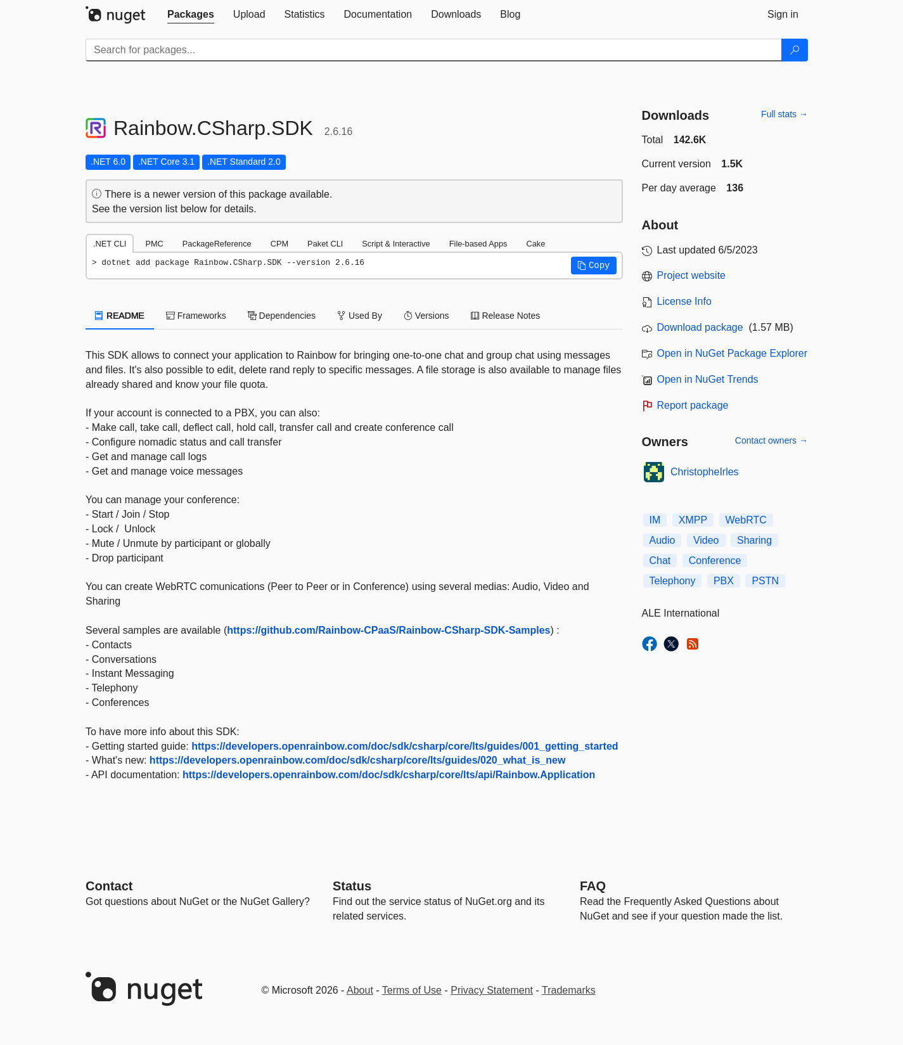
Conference (715, 560)
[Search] (794, 50)
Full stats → (784, 114)
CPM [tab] (279, 243)
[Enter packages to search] (434, 50)
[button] (594, 265)
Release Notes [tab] (506, 315)
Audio (663, 540)
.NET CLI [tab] (109, 243)
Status (352, 886)
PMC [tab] (154, 243)
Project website (691, 275)
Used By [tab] (359, 315)
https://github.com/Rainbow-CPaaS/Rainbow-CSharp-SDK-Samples (388, 630)
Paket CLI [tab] (325, 243)
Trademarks (569, 990)
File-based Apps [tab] (478, 243)
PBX (724, 580)
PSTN (765, 580)
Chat (660, 560)
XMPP (693, 520)
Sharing (754, 540)
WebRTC (746, 520)
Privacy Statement (492, 990)
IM (655, 520)
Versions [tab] (426, 315)
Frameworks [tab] (196, 315)
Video (706, 540)
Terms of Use (412, 990)
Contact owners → (771, 440)
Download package (700, 327)
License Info (684, 301)
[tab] (191, 15)
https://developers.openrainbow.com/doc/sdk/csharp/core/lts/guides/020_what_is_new (357, 760)
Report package (693, 405)
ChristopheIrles (704, 471)
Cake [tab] (535, 243)
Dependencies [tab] (282, 315)
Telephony (673, 580)
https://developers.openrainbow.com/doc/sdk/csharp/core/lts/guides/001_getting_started (404, 746)
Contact (109, 886)
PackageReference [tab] (217, 243)
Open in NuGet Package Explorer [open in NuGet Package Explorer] (732, 353)
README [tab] (119, 315)
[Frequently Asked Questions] (593, 886)
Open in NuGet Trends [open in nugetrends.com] (708, 379)
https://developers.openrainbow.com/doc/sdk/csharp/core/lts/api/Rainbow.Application (389, 774)
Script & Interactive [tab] (396, 243)
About (360, 990)
